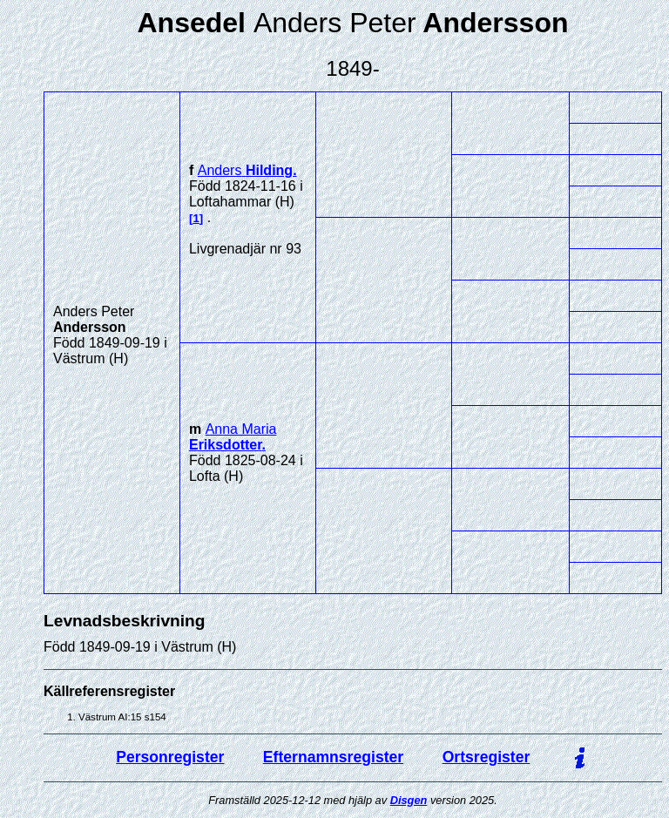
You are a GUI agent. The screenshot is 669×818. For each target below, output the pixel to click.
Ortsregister (486, 757)
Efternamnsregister (333, 757)
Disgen (409, 800)
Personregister (170, 757)
